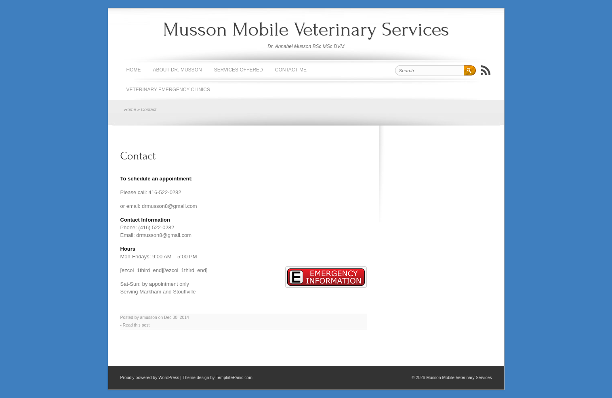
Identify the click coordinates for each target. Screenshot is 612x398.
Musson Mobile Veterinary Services (306, 29)
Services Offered (238, 70)
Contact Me (291, 70)
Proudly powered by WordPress (149, 377)
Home (133, 70)
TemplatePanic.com (234, 377)
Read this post (136, 325)
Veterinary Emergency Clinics (168, 89)
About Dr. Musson (177, 70)
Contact (138, 156)
